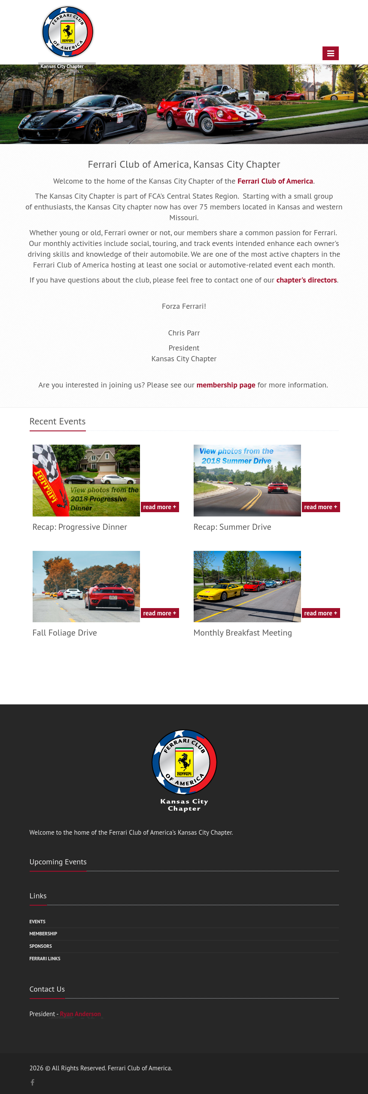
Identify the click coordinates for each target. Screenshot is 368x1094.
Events (38, 922)
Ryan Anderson (80, 1014)
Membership (44, 934)
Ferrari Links (45, 959)
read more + (159, 507)
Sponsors (41, 946)
